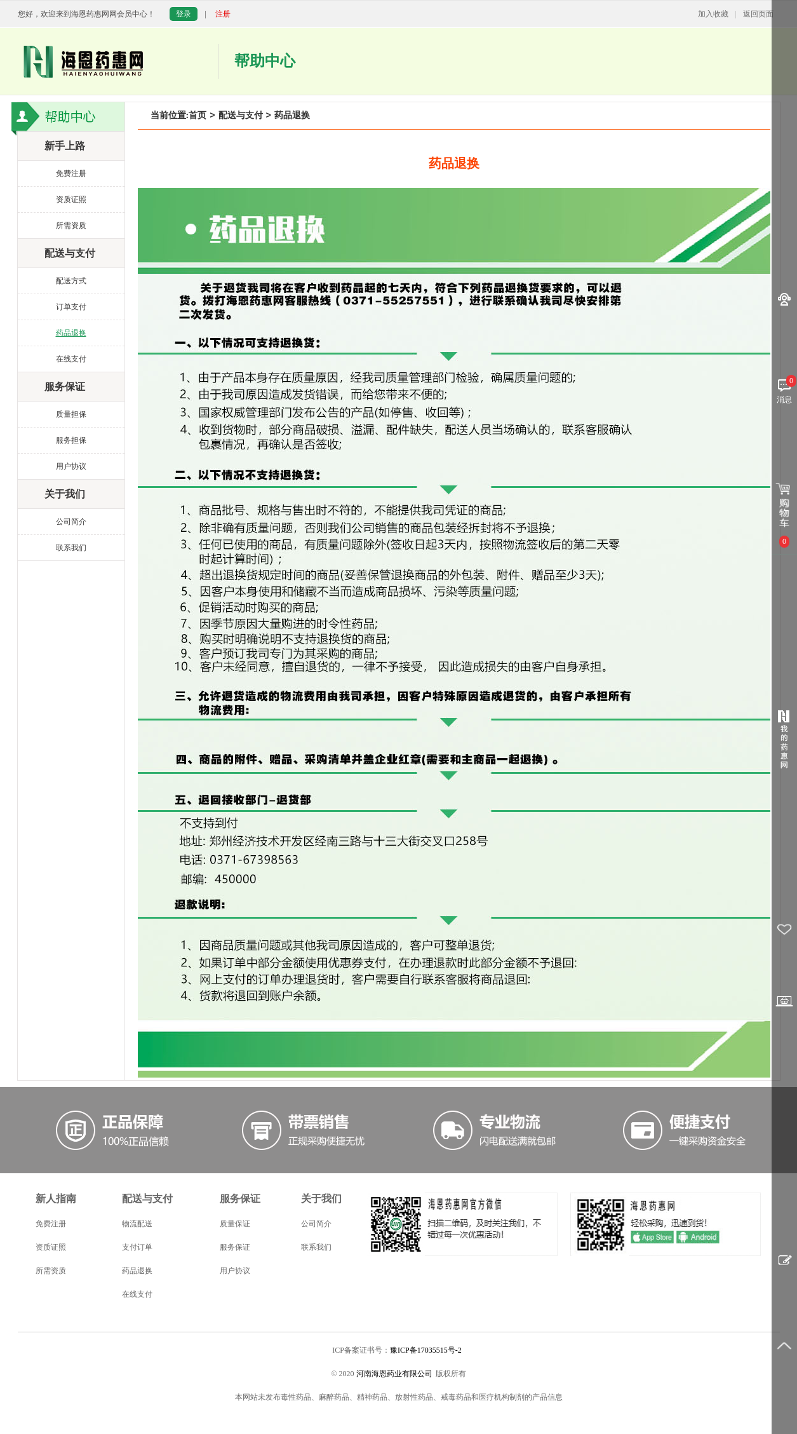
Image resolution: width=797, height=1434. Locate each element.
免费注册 (71, 173)
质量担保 (71, 414)
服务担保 (71, 440)
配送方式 (71, 280)
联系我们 (71, 547)
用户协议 (71, 466)
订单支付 (71, 306)
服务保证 (235, 1247)
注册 (223, 14)
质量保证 (235, 1223)
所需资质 (71, 225)
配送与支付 (240, 115)
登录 (183, 14)
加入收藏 (713, 14)
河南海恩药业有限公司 (394, 1373)
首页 (197, 115)
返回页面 (758, 14)
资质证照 (71, 199)
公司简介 (71, 521)
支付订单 (137, 1247)
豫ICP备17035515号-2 (426, 1350)
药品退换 (71, 332)
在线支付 (71, 359)
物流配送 (137, 1223)
